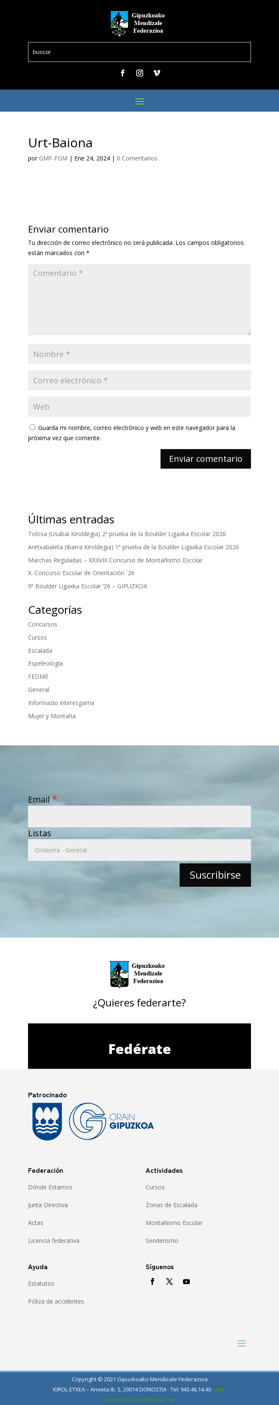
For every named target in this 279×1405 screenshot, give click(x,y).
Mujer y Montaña (52, 716)
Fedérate (139, 1049)
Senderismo (162, 1240)
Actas (35, 1223)
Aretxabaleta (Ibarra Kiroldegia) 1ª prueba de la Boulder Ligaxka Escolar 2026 (133, 547)
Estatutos (41, 1283)
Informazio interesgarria (61, 703)
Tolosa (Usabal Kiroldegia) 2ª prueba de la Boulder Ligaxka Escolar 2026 (127, 534)
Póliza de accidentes (56, 1301)
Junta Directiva (48, 1205)
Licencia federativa (53, 1240)
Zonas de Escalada (171, 1205)
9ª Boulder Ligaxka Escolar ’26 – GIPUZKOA (87, 586)
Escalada (40, 650)
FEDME (38, 676)
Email (42, 799)
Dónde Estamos (50, 1187)
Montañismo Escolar (174, 1223)
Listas (39, 833)
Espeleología (45, 663)
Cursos (37, 637)
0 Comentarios (137, 158)
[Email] (139, 816)
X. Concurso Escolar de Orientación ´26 (81, 573)
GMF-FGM (53, 158)
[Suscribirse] (215, 875)
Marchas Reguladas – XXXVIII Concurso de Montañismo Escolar (115, 560)
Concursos (42, 624)
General (38, 690)
